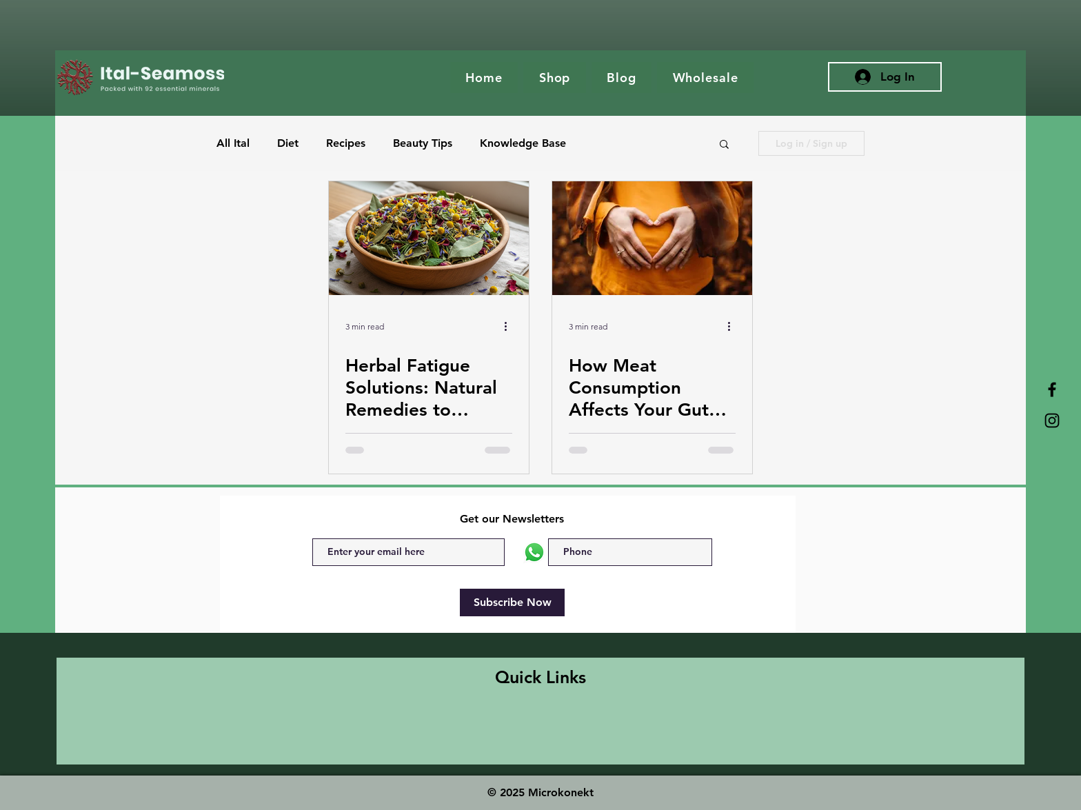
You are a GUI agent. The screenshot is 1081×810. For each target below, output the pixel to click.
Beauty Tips (422, 143)
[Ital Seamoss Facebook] (1052, 389)
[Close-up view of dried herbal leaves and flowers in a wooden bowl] (429, 238)
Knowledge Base (523, 143)
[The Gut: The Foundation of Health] (652, 238)
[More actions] (510, 326)
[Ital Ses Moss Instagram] (1052, 420)
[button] (724, 145)
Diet (288, 143)
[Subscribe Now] (512, 602)
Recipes (345, 143)
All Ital (233, 143)
